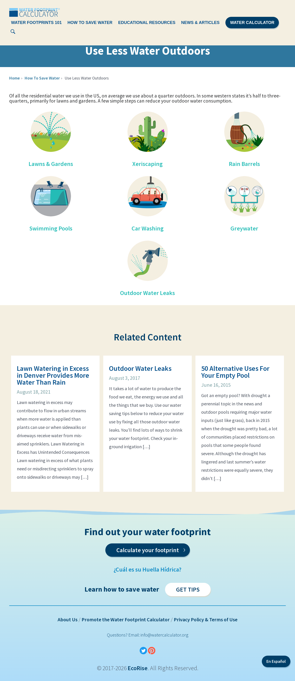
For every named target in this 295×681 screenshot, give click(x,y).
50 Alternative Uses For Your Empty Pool (235, 372)
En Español (276, 661)
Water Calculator (252, 22)
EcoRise (138, 668)
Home (14, 78)
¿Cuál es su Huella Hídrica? (147, 569)
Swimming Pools (50, 228)
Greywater (244, 228)
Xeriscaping (147, 164)
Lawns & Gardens (51, 164)
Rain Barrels (244, 164)
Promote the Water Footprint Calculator (126, 619)
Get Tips (188, 589)
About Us (67, 619)
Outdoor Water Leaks (147, 293)
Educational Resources (146, 22)
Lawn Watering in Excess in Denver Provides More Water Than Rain (53, 375)
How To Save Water (90, 22)
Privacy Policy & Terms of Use (205, 619)
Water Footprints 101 (36, 22)
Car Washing (148, 228)
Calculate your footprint (150, 549)
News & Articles (200, 22)
